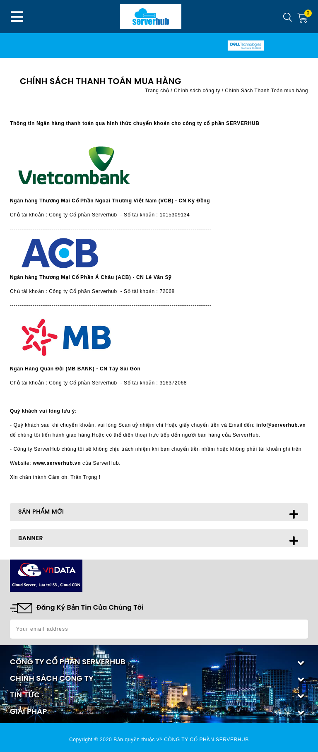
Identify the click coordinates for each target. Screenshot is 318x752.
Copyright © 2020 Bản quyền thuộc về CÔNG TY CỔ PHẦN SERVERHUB (159, 739)
